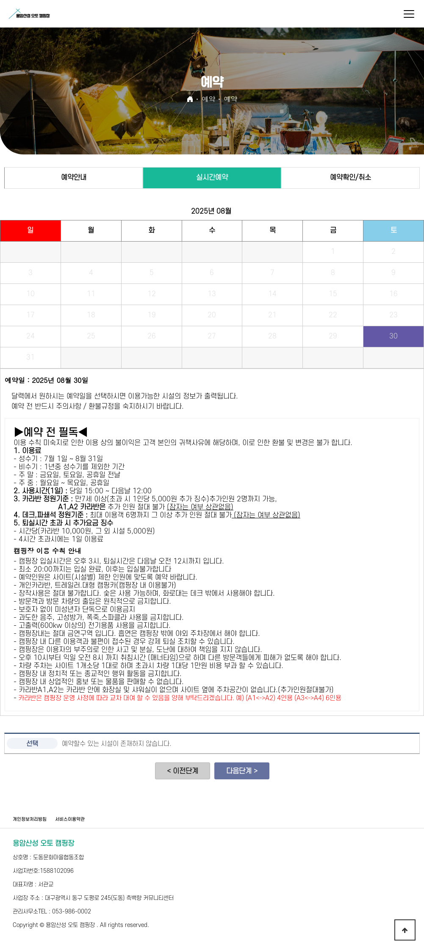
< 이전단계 (182, 771)
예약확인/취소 (350, 178)
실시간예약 (212, 178)
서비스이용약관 (70, 819)
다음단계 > (242, 771)
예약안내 (73, 178)
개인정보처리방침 (30, 819)
